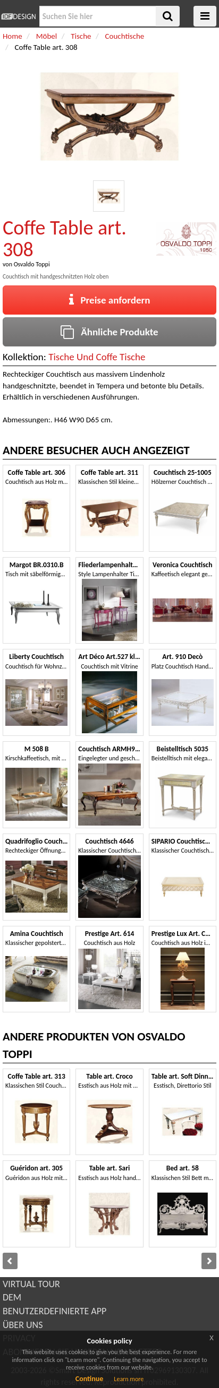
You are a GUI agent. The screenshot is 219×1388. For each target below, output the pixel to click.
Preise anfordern (109, 300)
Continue (89, 1378)
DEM (12, 1297)
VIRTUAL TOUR (31, 1284)
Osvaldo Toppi (32, 264)
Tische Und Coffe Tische (96, 357)
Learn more (129, 1379)
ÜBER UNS (23, 1325)
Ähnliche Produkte (109, 332)
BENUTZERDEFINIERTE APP (54, 1311)
